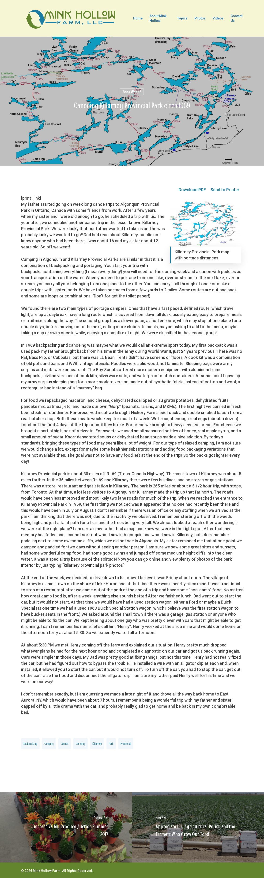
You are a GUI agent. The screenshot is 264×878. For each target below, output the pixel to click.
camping (49, 743)
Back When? (132, 92)
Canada (64, 743)
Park (111, 743)
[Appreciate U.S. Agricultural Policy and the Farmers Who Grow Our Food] (198, 827)
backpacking (30, 743)
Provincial (126, 743)
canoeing (80, 743)
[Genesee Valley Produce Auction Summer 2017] (66, 827)
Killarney (97, 743)
